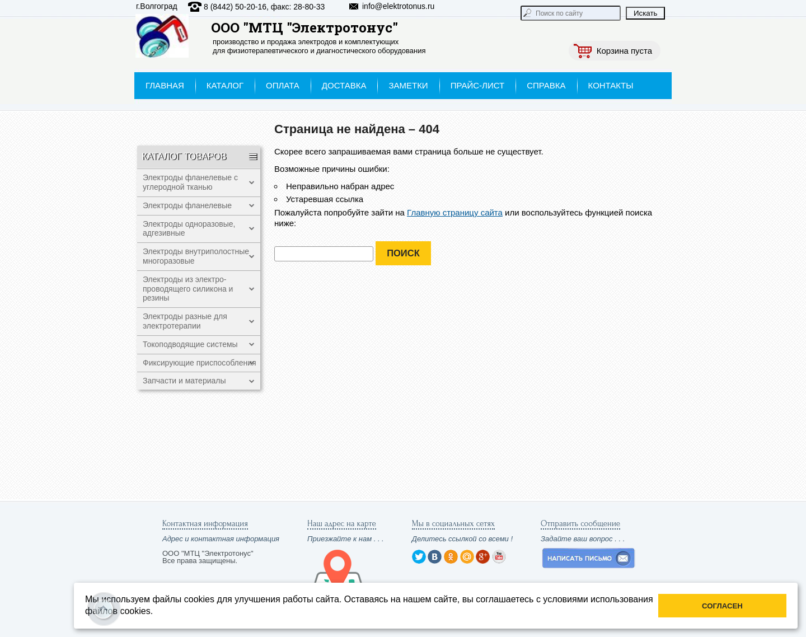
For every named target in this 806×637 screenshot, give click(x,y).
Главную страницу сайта (455, 212)
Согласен (722, 606)
